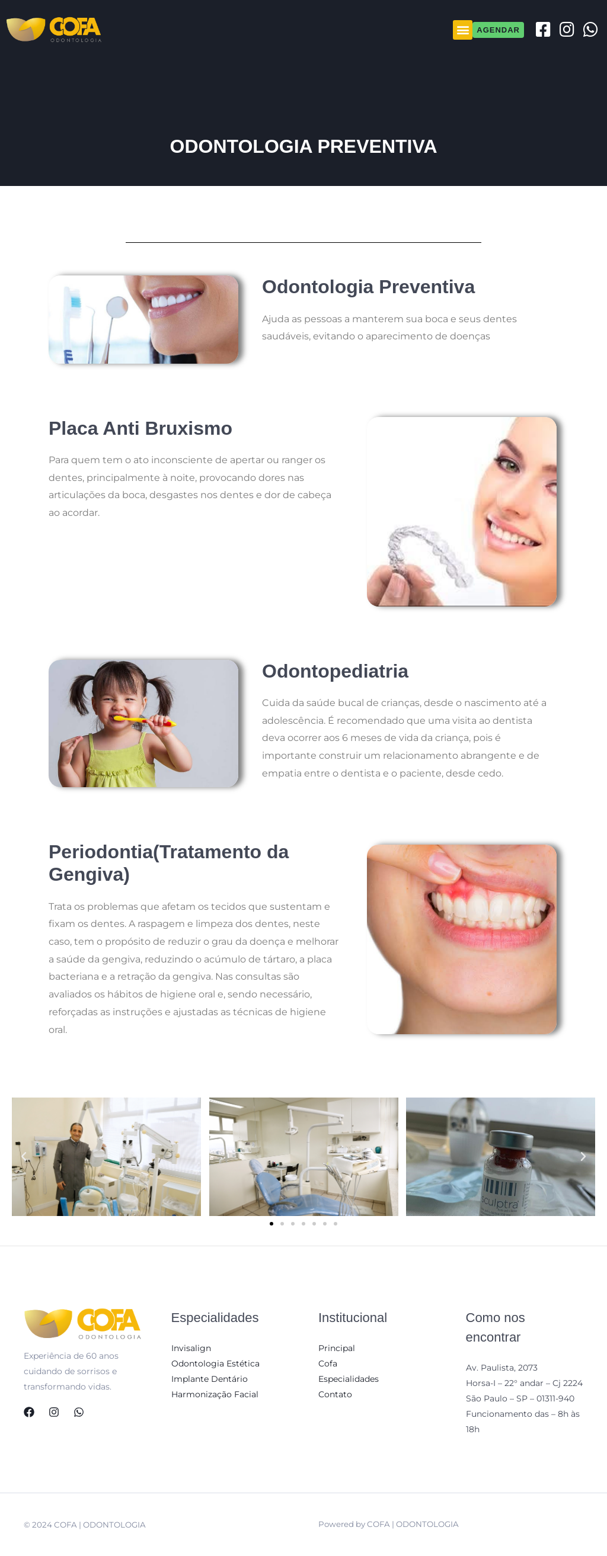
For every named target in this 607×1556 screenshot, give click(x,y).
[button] (462, 30)
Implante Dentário (209, 1379)
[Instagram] (54, 1412)
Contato (335, 1394)
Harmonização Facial (214, 1394)
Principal (336, 1348)
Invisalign (191, 1348)
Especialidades (348, 1379)
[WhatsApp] (79, 1412)
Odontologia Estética (215, 1363)
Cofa (327, 1363)
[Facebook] (29, 1412)
